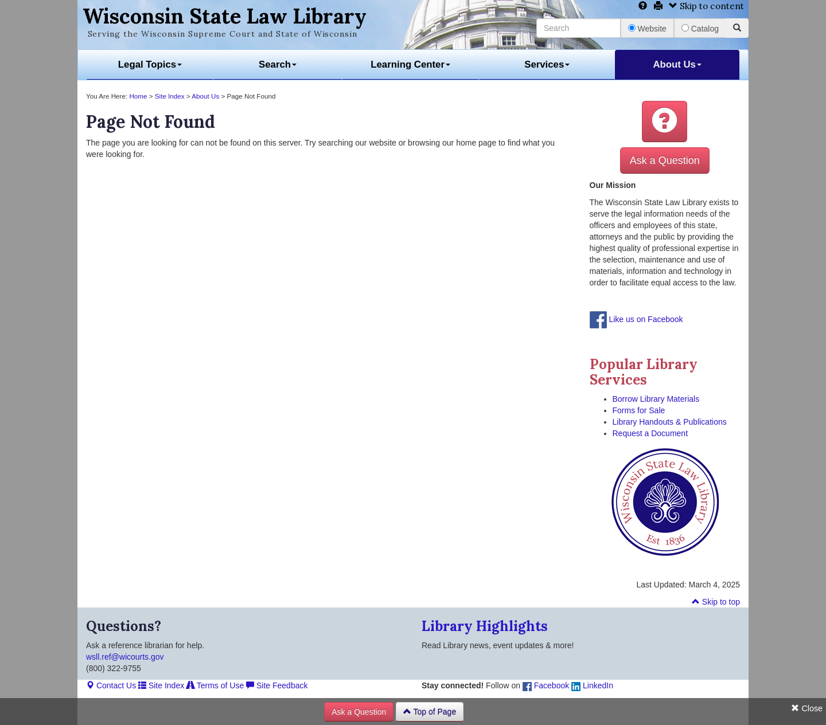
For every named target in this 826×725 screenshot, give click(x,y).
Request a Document (650, 433)
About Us (677, 64)
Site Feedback (276, 685)
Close (807, 708)
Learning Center (410, 64)
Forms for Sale (639, 410)
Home (138, 96)
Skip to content (706, 6)
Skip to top (716, 601)
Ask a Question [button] (665, 160)
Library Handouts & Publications (670, 421)
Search (278, 64)
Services (547, 64)
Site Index (170, 96)
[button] (664, 121)
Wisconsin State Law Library (225, 16)
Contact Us (111, 685)
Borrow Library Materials (656, 398)
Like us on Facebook (646, 319)
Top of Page (429, 711)
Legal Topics (150, 64)
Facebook (546, 685)
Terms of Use (215, 685)
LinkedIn (592, 685)
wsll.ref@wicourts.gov (125, 656)
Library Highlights (485, 626)
